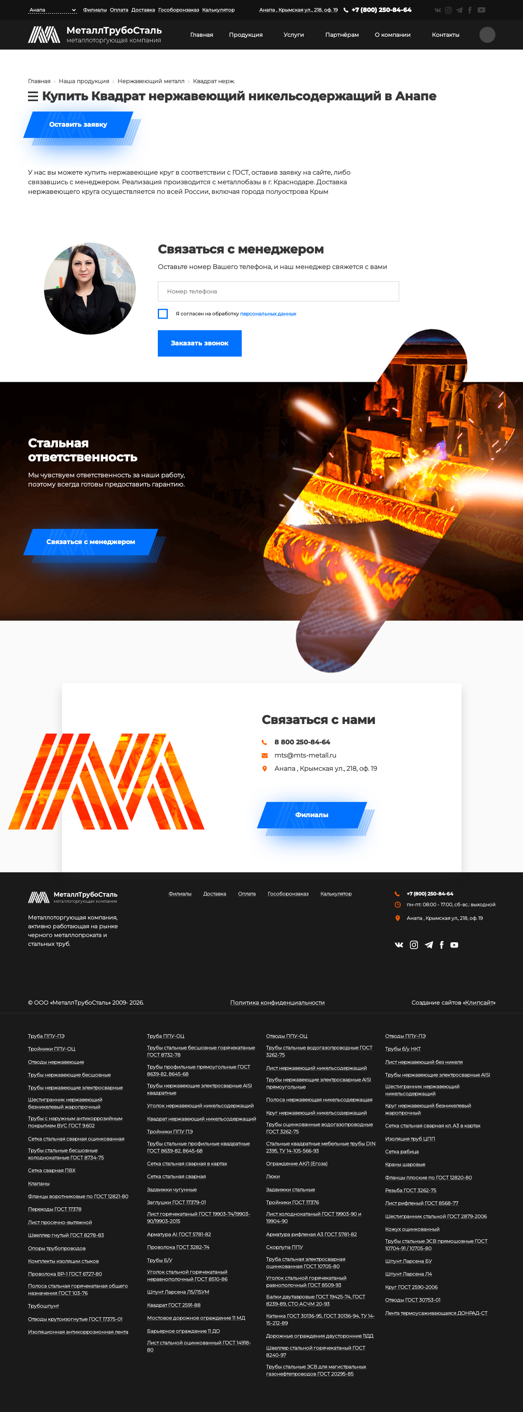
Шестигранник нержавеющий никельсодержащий (422, 1090)
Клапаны (39, 1184)
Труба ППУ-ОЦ (165, 1036)
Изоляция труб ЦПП (410, 1139)
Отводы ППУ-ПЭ (405, 1036)
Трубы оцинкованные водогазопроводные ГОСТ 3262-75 (319, 1128)
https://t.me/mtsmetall (459, 10)
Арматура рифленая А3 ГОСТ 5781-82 (311, 1234)
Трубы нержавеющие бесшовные (69, 1075)
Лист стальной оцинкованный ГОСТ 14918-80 (199, 1346)
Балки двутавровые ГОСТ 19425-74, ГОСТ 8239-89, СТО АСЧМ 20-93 (315, 1300)
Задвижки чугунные (172, 1190)
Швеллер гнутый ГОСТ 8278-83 (66, 1235)
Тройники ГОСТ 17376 (292, 1202)
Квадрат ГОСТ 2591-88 (174, 1305)
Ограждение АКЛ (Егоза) (297, 1164)
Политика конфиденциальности (277, 1002)
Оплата (119, 10)
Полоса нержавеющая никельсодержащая (319, 1100)
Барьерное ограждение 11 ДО (183, 1331)
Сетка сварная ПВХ (52, 1170)
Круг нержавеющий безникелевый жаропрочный (428, 1109)
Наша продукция (84, 81)
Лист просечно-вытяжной (60, 1222)
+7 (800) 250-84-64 (382, 10)
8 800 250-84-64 (302, 742)
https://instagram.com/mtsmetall (448, 10)
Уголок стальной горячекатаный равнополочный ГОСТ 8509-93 (306, 1281)
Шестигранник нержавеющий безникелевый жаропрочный (65, 1103)
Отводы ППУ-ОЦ (286, 1036)
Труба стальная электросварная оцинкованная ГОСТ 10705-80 (305, 1262)
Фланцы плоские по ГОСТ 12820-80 (428, 1178)
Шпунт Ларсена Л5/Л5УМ (178, 1292)
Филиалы (95, 10)
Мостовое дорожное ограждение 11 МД (196, 1318)
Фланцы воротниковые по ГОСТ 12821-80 (78, 1196)
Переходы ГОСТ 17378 (55, 1209)
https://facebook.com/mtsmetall (470, 10)
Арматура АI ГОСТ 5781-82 (179, 1234)
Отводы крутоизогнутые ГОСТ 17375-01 (75, 1319)
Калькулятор (218, 10)
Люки (273, 1176)
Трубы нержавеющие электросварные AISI (437, 1075)
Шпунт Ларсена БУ (408, 1261)
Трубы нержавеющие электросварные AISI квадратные (199, 1089)
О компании (393, 34)
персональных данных (268, 313)
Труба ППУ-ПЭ (46, 1036)
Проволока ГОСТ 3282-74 (178, 1247)
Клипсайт (479, 1002)
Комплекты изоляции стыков (63, 1261)
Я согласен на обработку (236, 313)
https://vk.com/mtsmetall (437, 10)
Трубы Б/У (159, 1260)
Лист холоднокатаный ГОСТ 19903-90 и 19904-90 (313, 1217)
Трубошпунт (43, 1306)
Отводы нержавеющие (56, 1062)
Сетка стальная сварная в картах (187, 1164)
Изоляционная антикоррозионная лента (78, 1332)
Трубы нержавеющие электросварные (75, 1088)
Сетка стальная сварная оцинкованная (76, 1139)
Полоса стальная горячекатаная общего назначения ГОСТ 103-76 (78, 1289)
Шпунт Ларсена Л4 (408, 1274)
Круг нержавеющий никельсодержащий (316, 1113)
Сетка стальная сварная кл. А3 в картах (432, 1126)
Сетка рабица (402, 1152)
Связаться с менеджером (90, 542)
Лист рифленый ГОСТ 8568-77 (421, 1203)
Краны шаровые (405, 1164)
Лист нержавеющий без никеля (424, 1062)
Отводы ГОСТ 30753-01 (412, 1300)
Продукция (245, 34)
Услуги (294, 34)
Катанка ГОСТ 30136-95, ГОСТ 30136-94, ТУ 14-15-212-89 (320, 1319)
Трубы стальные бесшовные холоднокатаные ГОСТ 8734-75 (66, 1154)
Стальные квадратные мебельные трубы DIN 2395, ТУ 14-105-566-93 (321, 1147)
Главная (201, 34)
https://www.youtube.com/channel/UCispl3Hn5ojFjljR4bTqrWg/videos (481, 10)
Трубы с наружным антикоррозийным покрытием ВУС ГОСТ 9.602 (75, 1122)
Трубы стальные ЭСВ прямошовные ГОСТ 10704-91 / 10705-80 (436, 1244)
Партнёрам (342, 34)
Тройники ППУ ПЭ (170, 1132)
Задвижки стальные (290, 1190)
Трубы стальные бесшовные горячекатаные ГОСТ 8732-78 (201, 1051)
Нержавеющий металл (151, 81)
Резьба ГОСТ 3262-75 (410, 1190)
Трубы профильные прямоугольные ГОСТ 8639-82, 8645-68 (198, 1070)
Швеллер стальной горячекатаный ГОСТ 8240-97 (315, 1351)
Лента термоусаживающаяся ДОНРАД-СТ (436, 1313)
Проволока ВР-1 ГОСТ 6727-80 (65, 1274)
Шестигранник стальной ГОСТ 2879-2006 (436, 1216)
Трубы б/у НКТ (403, 1049)
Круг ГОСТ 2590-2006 (411, 1287)
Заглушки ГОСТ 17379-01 (176, 1202)
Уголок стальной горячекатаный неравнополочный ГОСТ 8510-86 (187, 1275)
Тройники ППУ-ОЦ (51, 1049)
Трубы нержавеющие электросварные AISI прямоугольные (318, 1083)
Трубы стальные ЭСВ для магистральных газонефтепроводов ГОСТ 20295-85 (316, 1370)
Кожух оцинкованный (412, 1229)
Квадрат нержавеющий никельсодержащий (201, 1119)
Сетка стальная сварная (176, 1176)
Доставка (143, 10)
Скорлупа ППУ (284, 1247)
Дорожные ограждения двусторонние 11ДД (319, 1336)
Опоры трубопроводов (57, 1248)
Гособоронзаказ (178, 10)
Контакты (445, 34)
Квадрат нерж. (214, 81)
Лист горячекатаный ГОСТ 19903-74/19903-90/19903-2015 (198, 1217)
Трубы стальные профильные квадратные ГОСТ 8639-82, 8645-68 (198, 1147)
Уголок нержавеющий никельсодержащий (200, 1106)
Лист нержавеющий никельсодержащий (316, 1068)
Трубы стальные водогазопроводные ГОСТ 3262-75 (319, 1051)
